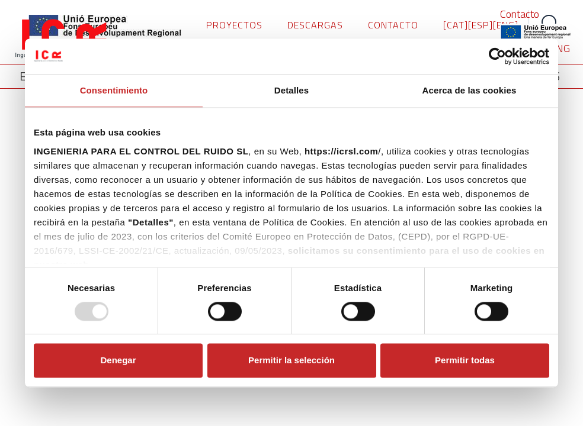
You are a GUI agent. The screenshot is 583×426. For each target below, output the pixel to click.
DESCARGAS (315, 25)
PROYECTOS (234, 25)
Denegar (118, 361)
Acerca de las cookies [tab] (469, 90)
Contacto (519, 14)
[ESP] (480, 25)
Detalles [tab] (291, 90)
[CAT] (455, 25)
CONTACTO (393, 25)
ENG (560, 48)
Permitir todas (465, 361)
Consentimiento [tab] (114, 90)
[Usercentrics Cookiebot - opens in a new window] (497, 56)
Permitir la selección (291, 361)
